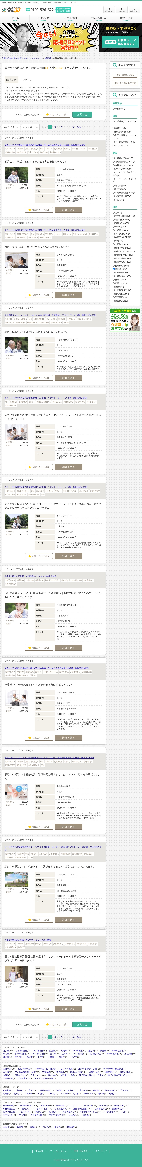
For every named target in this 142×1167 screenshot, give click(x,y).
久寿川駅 (52, 1093)
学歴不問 (103, 1105)
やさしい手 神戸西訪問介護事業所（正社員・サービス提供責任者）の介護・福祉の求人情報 (45, 145)
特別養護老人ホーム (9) (124, 162)
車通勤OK (44, 1105)
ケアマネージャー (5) (123, 145)
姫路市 (91, 1051)
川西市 (40, 1057)
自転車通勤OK (37, 1115)
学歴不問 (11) (120, 297)
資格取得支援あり (81, 1109)
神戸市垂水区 (118, 1051)
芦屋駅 (20, 1090)
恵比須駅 (83, 1090)
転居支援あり (68, 1112)
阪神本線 (7, 1069)
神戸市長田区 (113, 1054)
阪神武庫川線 (23, 1078)
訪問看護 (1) (119, 189)
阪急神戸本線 (66, 1069)
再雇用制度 (61, 1105)
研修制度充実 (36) (122, 248)
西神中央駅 (45, 1090)
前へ (44, 127)
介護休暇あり (118, 1109)
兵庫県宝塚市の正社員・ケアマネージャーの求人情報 (28, 940)
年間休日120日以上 (88, 1112)
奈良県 (46, 1127)
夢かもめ (52, 1075)
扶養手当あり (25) (122, 262)
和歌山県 (70, 1127)
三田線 (100, 1075)
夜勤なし (39, 1112)
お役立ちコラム (98, 19)
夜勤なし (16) (120, 283)
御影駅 (59, 1090)
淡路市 (6, 1057)
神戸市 (6, 1051)
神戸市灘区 (78, 1051)
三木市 (65, 1054)
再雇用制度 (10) (121, 294)
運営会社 (39, 1151)
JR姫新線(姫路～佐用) (43, 1078)
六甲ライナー (36, 1075)
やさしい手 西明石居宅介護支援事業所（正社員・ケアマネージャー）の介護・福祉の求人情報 (46, 487)
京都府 (33, 1127)
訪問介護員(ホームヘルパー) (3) (125, 136)
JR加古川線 (125, 1072)
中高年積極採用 (56, 1115)
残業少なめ (119, 1105)
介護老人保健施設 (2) (123, 158)
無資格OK (25, 1112)
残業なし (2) (119, 226)
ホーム (15, 19)
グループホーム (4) (122, 169)
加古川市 (128, 1054)
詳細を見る (68, 210)
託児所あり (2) (120, 272)
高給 (123, 1112)
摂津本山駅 (110, 1090)
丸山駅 (76, 1093)
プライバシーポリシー (58, 1151)
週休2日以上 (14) (121, 220)
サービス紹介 (43, 19)
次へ (79, 127)
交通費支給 (8, 1105)
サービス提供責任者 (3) (124, 142)
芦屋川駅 (28, 1093)
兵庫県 (48, 58)
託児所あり (8, 1115)
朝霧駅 (17, 1093)
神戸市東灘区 (22, 1051)
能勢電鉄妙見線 (67, 1075)
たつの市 (73, 1057)
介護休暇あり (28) (122, 276)
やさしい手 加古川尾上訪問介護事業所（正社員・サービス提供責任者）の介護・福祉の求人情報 (47, 668)
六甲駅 (32, 1090)
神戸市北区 (78, 1054)
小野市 (51, 1057)
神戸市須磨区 (21, 1054)
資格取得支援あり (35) (124, 251)
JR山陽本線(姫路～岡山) (25, 1072)
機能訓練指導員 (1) (122, 132)
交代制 (22, 1115)
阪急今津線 (20, 1075)
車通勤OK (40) (120, 230)
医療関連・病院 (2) (122, 196)
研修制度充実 (9, 1109)
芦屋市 (103, 1051)
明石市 (6, 1054)
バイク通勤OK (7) (121, 234)
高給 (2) (117, 212)
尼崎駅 (112, 1093)
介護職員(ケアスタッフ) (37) (124, 123)
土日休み (85, 1115)
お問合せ (82, 114)
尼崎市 (64, 1051)
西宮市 (52, 1051)
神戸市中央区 (38, 1054)
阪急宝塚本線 (24, 1069)
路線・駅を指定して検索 (125, 83)
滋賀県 (57, 1127)
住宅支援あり (60, 1109)
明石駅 (96, 1090)
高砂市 (30, 1057)
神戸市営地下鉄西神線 (113, 1069)
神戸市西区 (38, 1051)
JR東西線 (109, 1072)
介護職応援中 (71, 19)
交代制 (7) (118, 287)
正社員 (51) (119, 109)
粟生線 (6, 1072)
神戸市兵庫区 (95, 1054)
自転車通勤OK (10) (122, 237)
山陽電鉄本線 (94, 1072)
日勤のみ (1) (119, 279)
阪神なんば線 (76, 1072)
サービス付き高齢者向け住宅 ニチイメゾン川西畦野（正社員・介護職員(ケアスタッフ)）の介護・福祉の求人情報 (53, 848)
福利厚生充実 (120, 269)
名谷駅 (71, 1090)
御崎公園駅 (88, 1093)
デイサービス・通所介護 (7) (124, 180)
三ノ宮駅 (64, 1093)
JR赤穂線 (60, 1072)
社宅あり (53, 1112)
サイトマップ (101, 1151)
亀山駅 (101, 1093)
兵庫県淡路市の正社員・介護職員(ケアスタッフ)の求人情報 (30, 576)
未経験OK (88, 1105)
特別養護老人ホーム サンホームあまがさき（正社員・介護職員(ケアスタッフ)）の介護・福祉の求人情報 (50, 315)
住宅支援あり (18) (122, 258)
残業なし (26, 1109)
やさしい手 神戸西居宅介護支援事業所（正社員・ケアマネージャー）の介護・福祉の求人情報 (46, 398)
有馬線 (6, 1075)
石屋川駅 (7, 1090)
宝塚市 (53, 1054)
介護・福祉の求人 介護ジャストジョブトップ (21, 58)
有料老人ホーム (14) (123, 165)
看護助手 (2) (119, 128)
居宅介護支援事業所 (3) (124, 193)
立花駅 (40, 1093)
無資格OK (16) (120, 301)
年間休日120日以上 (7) (124, 216)
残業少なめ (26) (121, 223)
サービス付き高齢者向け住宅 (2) (124, 174)
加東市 (62, 1057)
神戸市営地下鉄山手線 (118, 1075)
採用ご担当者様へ (81, 1151)
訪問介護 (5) (119, 185)
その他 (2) (118, 200)
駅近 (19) (118, 241)
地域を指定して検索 (125, 75)
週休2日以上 (42, 1109)
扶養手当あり (100, 1109)
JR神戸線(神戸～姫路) (87, 1069)
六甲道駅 (124, 1090)
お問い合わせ (126, 19)
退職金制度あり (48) (123, 255)
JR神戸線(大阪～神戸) (45, 1069)
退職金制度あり (27, 1105)
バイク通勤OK (109, 1112)
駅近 (75, 1105)
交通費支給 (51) (121, 265)
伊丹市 (18, 1057)
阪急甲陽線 (8, 1078)
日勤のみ (72, 1115)
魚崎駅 (6, 1093)
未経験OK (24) (120, 244)
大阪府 (6, 1127)
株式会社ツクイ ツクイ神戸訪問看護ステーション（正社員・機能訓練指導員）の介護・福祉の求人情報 (49, 758)
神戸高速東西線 (86, 1075)
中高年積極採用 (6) (122, 290)
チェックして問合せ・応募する (19, 137)
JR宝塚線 (46, 1072)
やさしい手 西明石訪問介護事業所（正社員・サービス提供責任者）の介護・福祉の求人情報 (45, 230)
